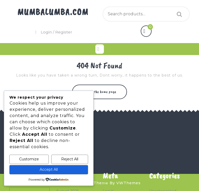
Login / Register (53, 32)
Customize (29, 159)
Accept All (49, 169)
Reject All (69, 159)
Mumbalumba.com (52, 12)
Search (178, 14)
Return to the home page (102, 94)
